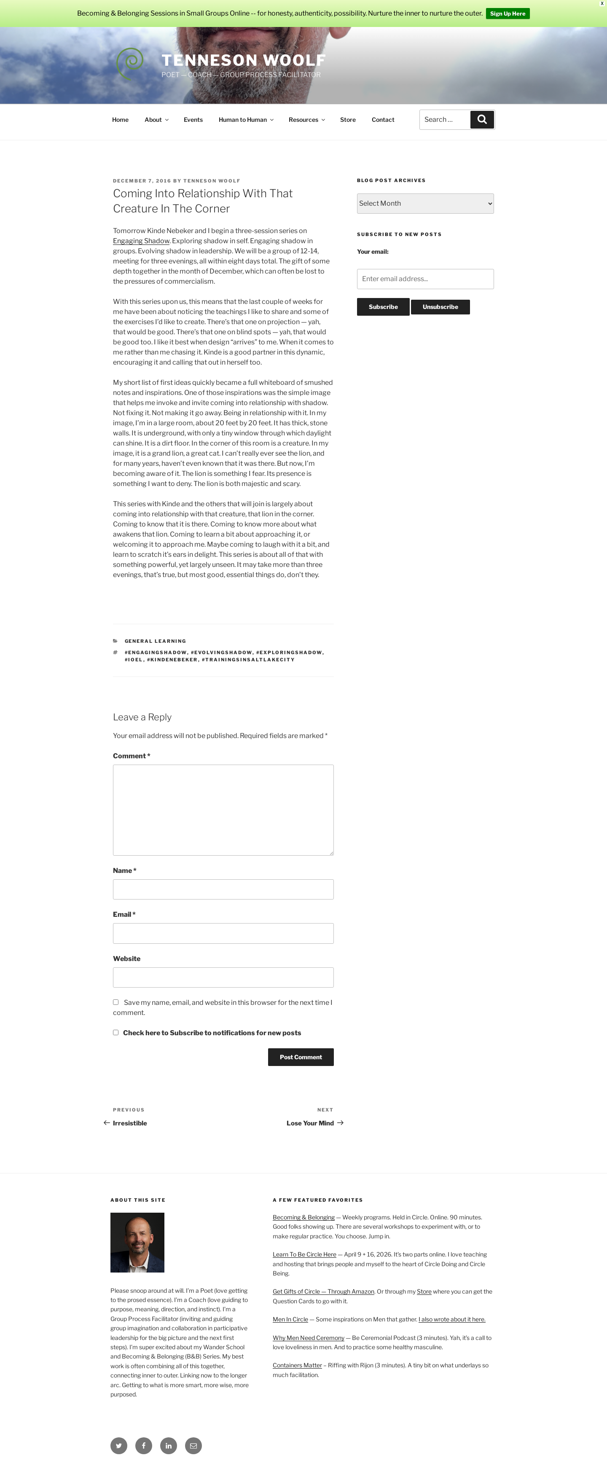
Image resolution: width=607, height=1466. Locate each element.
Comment (131, 756)
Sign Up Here (508, 13)
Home (120, 119)
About (157, 119)
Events (193, 119)
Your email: (373, 251)
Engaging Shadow (141, 241)
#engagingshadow (156, 652)
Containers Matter (297, 1365)
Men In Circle (290, 1319)
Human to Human (247, 119)
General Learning (156, 641)
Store (348, 119)
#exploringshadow (289, 652)
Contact (383, 119)
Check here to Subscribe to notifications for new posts (207, 1033)
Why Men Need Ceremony (308, 1337)
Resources (307, 119)
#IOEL (134, 660)
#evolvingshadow (221, 652)
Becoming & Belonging (304, 1217)
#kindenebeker (172, 660)
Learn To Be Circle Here (304, 1254)
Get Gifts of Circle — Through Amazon (323, 1291)
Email (124, 914)
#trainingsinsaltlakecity (248, 660)
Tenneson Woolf (244, 60)
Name (125, 871)
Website (126, 959)
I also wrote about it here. (452, 1319)
